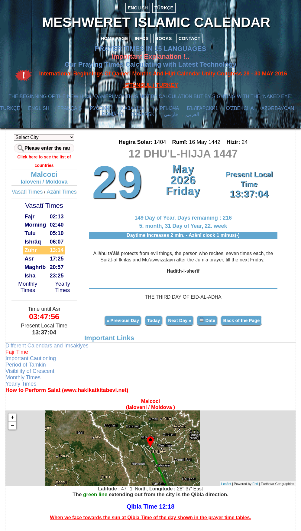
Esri (255, 484)
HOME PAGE (114, 38)
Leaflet (226, 484)
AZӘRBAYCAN (277, 108)
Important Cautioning (30, 358)
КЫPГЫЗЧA (166, 108)
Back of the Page (241, 320)
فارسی (171, 114)
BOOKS (163, 38)
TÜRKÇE (163, 7)
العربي (192, 114)
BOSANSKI (143, 114)
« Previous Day (123, 320)
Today (153, 320)
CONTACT (189, 38)
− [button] (12, 425)
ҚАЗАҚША (132, 108)
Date (207, 320)
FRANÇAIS (69, 108)
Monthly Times (27, 287)
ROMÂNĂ (112, 114)
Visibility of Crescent (29, 371)
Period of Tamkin (25, 365)
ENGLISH (138, 7)
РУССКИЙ (101, 108)
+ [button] (12, 417)
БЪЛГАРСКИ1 (202, 108)
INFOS (142, 38)
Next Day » (179, 320)
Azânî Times (62, 192)
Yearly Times (62, 287)
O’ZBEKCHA (240, 108)
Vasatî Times (27, 192)
